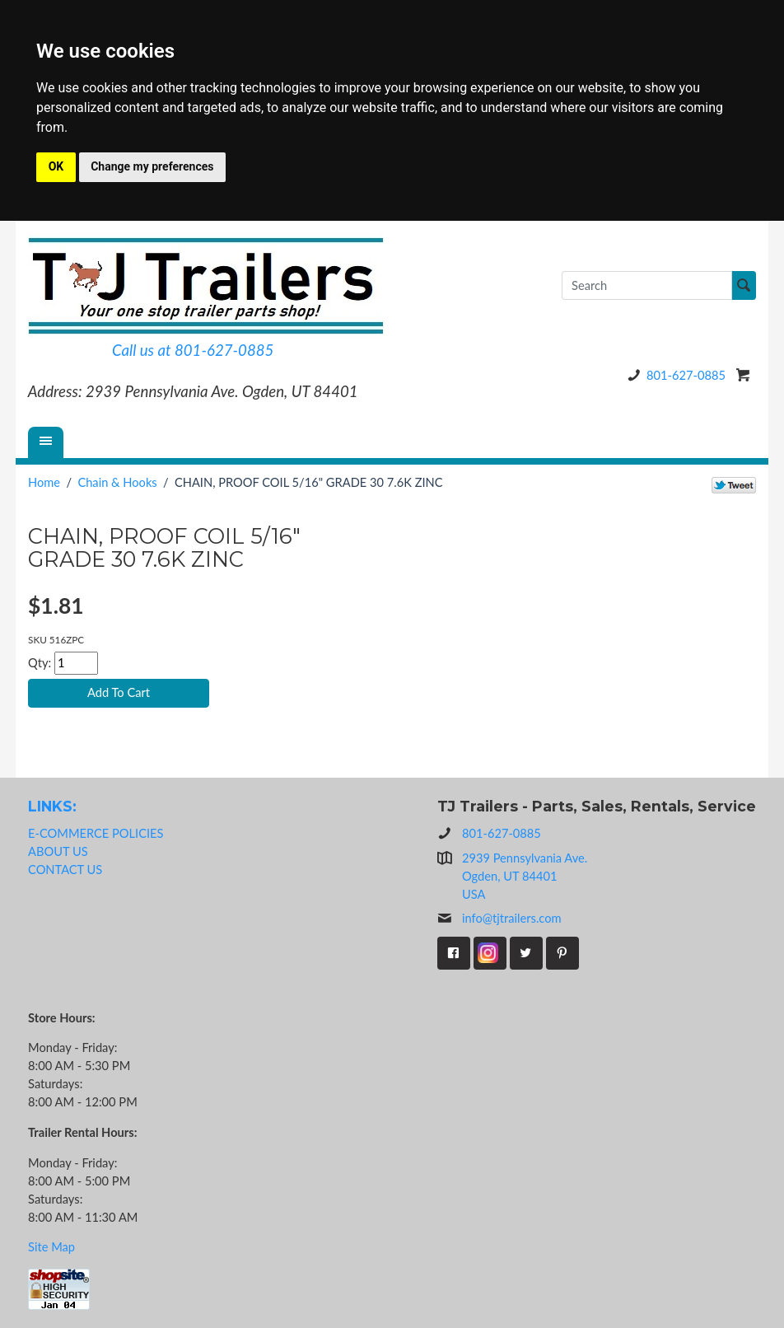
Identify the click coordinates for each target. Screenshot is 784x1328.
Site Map (51, 1247)
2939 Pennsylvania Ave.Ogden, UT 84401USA (524, 876)
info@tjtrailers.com (499, 918)
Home (44, 482)
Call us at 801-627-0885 (192, 350)
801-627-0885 (674, 375)
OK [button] (56, 166)
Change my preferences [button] (152, 166)
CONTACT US (65, 870)
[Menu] (46, 442)
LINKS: (52, 806)
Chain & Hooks (116, 482)
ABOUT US (58, 851)
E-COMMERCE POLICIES (95, 833)
